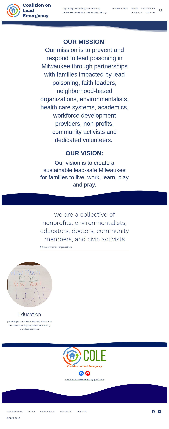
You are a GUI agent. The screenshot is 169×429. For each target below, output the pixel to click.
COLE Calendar (148, 8)
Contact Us (136, 12)
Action (134, 8)
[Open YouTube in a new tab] (159, 411)
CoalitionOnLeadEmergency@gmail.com (84, 379)
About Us (150, 12)
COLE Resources (120, 8)
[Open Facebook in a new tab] (153, 411)
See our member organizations (57, 247)
